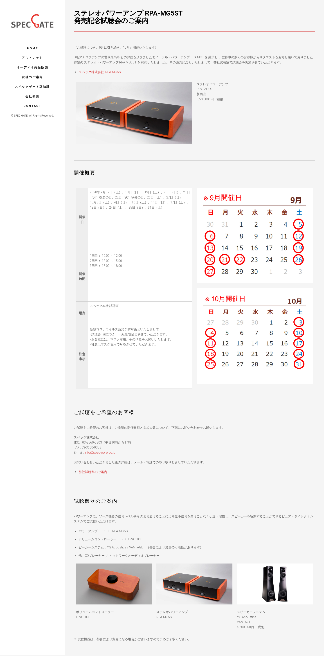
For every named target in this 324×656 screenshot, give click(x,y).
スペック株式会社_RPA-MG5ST (101, 72)
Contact (32, 106)
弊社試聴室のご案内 (93, 472)
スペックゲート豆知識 (32, 86)
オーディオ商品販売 (32, 67)
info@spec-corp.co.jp (100, 452)
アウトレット (32, 57)
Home (32, 48)
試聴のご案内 (32, 77)
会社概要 (32, 96)
